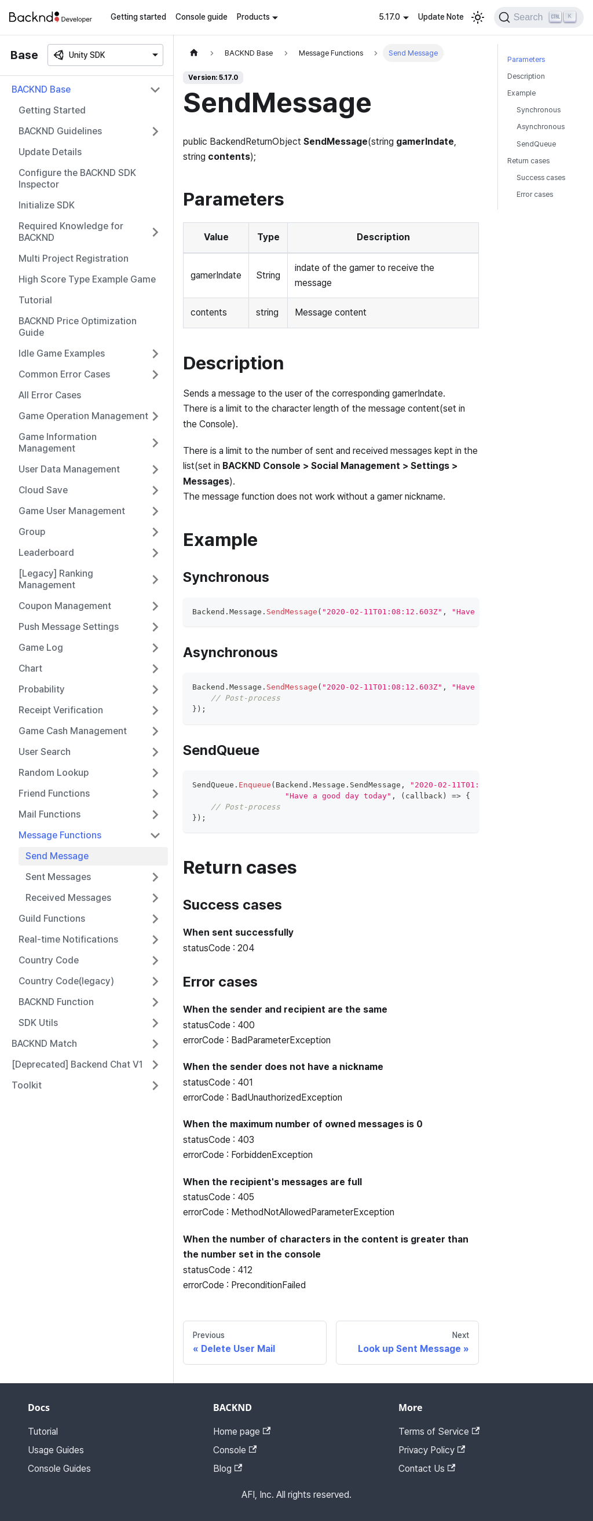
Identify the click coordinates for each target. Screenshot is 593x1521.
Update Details (50, 151)
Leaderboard (46, 552)
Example (521, 93)
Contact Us (426, 1468)
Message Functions (60, 835)
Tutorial (35, 300)
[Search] (539, 17)
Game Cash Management (73, 730)
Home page (241, 1431)
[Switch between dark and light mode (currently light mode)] (477, 17)
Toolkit (27, 1085)
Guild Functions (52, 918)
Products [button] (253, 16)
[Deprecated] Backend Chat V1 (77, 1064)
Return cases (528, 160)
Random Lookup (54, 772)
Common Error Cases (64, 374)
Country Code (49, 960)
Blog (227, 1468)
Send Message (57, 856)
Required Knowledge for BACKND (71, 232)
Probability (42, 689)
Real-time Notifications (68, 939)
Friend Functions (54, 793)
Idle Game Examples (62, 353)
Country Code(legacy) (66, 981)
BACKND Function (56, 1001)
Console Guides (59, 1468)
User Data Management (69, 469)
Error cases (535, 194)
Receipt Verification (61, 710)
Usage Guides (56, 1450)
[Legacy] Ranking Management (56, 579)
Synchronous (539, 109)
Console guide (201, 16)
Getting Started (52, 110)
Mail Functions (49, 814)
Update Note (441, 16)
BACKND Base (41, 89)
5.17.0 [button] (389, 16)
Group (32, 531)
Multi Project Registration (74, 258)
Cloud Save (43, 490)
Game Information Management (58, 442)
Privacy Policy (431, 1450)
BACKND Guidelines (60, 131)
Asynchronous (541, 126)
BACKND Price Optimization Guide (78, 327)
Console (235, 1450)
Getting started (138, 16)
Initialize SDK (47, 205)
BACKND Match (44, 1043)
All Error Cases (50, 395)
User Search (45, 751)
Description (526, 76)
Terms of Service (438, 1431)
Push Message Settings (69, 626)
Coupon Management (65, 605)
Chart (30, 668)
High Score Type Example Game (87, 279)
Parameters (526, 59)
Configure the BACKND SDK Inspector (77, 178)
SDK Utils (38, 1022)
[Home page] (194, 53)
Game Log (41, 647)
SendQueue (536, 144)
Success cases (541, 177)
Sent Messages (58, 876)
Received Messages (68, 897)
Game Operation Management (83, 416)
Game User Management (72, 510)
